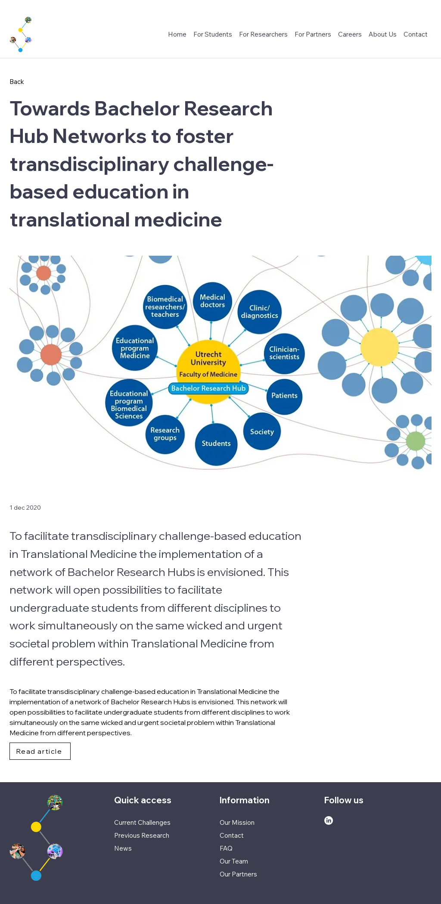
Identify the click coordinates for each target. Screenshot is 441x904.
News (123, 848)
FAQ (226, 848)
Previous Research (141, 835)
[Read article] (40, 751)
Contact (232, 835)
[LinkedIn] (328, 820)
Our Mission (237, 822)
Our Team (234, 861)
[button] (350, 34)
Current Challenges (142, 822)
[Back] (37, 81)
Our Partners (238, 874)
